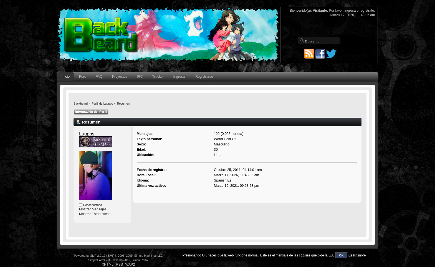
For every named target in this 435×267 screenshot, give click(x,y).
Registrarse (204, 77)
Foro (82, 77)
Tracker (158, 77)
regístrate (367, 10)
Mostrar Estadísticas (94, 214)
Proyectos (119, 77)
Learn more (357, 255)
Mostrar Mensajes (93, 209)
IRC (140, 77)
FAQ (99, 77)
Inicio (66, 77)
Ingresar (179, 77)
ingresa (350, 10)
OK (341, 255)
